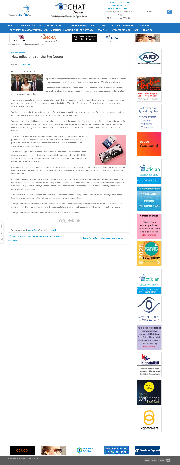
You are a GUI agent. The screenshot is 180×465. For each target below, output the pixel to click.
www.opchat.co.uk (120, 5)
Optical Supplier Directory (80, 30)
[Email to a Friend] (69, 221)
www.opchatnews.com (119, 2)
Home (11, 25)
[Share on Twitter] (64, 221)
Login (136, 30)
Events (104, 25)
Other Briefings (56, 25)
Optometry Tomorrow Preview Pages (29, 30)
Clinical (39, 25)
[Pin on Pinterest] (73, 221)
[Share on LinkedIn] (78, 221)
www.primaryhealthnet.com (120, 8)
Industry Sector (18, 53)
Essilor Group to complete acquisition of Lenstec (106, 238)
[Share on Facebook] (60, 221)
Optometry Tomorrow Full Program (130, 25)
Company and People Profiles (83, 25)
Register (147, 30)
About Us (103, 30)
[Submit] (169, 12)
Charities (56, 30)
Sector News (24, 25)
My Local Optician (121, 30)
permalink (52, 230)
